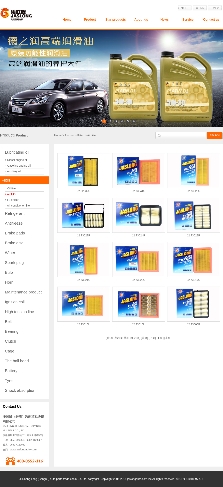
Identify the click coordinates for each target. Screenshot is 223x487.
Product (90, 19)
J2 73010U (138, 324)
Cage (9, 351)
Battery (11, 371)
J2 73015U (83, 324)
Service (187, 19)
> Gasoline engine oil (18, 165)
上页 (152, 337)
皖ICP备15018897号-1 (189, 479)
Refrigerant (14, 213)
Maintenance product (23, 292)
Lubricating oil (17, 152)
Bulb (9, 272)
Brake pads (15, 233)
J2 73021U (83, 279)
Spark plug (14, 262)
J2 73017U (193, 279)
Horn (9, 282)
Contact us (211, 19)
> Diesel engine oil (16, 159)
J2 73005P (193, 324)
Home (67, 19)
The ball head (17, 361)
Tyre (9, 380)
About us (141, 19)
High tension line (19, 312)
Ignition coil (15, 302)
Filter (6, 180)
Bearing (12, 331)
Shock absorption (20, 390)
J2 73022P (193, 235)
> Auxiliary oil (13, 171)
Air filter (92, 135)
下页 (160, 337)
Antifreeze (14, 223)
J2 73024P (138, 235)
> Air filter (11, 194)
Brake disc (14, 243)
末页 (168, 337)
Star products (115, 19)
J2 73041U (138, 191)
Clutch (10, 341)
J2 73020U (138, 279)
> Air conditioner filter (18, 205)
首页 (144, 337)
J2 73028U (193, 191)
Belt (8, 321)
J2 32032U (83, 191)
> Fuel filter (12, 199)
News (164, 19)
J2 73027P (83, 235)
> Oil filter (11, 188)
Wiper (10, 253)
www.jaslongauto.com (23, 449)
